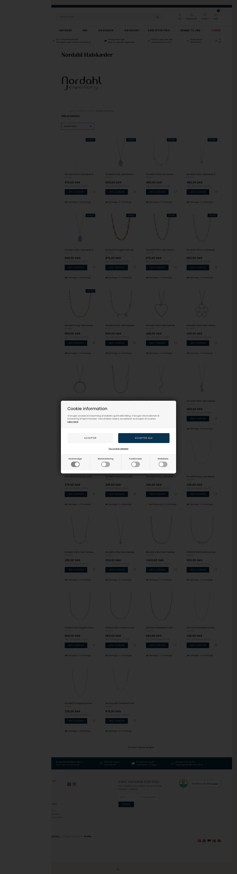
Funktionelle (135, 462)
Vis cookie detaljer (119, 448)
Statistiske (163, 462)
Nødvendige (75, 462)
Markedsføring (105, 462)
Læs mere (72, 421)
